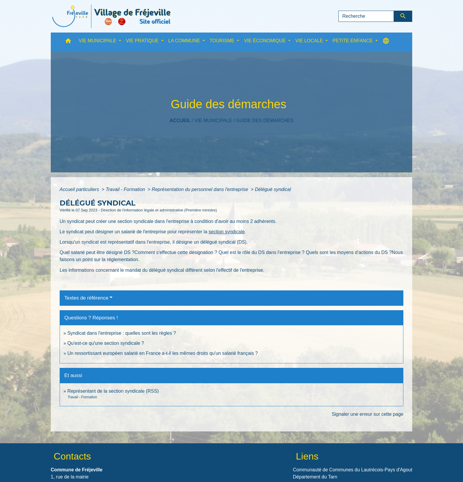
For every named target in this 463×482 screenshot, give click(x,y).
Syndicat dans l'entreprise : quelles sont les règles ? (121, 333)
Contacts (72, 456)
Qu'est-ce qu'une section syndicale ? (105, 343)
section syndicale (226, 231)
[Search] (366, 16)
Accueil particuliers (80, 189)
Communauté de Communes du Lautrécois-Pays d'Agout (352, 469)
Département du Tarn (315, 476)
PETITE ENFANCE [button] (353, 40)
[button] (68, 42)
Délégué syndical (273, 189)
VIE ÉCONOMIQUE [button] (265, 40)
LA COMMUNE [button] (184, 40)
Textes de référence (86, 298)
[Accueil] (111, 16)
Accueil (179, 120)
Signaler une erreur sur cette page (367, 414)
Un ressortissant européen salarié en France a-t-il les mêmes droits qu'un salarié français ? (162, 353)
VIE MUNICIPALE (213, 120)
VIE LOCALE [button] (309, 40)
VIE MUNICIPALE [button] (98, 40)
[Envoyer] (403, 16)
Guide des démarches (265, 120)
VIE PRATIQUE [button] (143, 40)
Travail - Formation (126, 189)
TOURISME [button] (223, 40)
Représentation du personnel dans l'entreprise (201, 189)
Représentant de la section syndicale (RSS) (113, 391)
